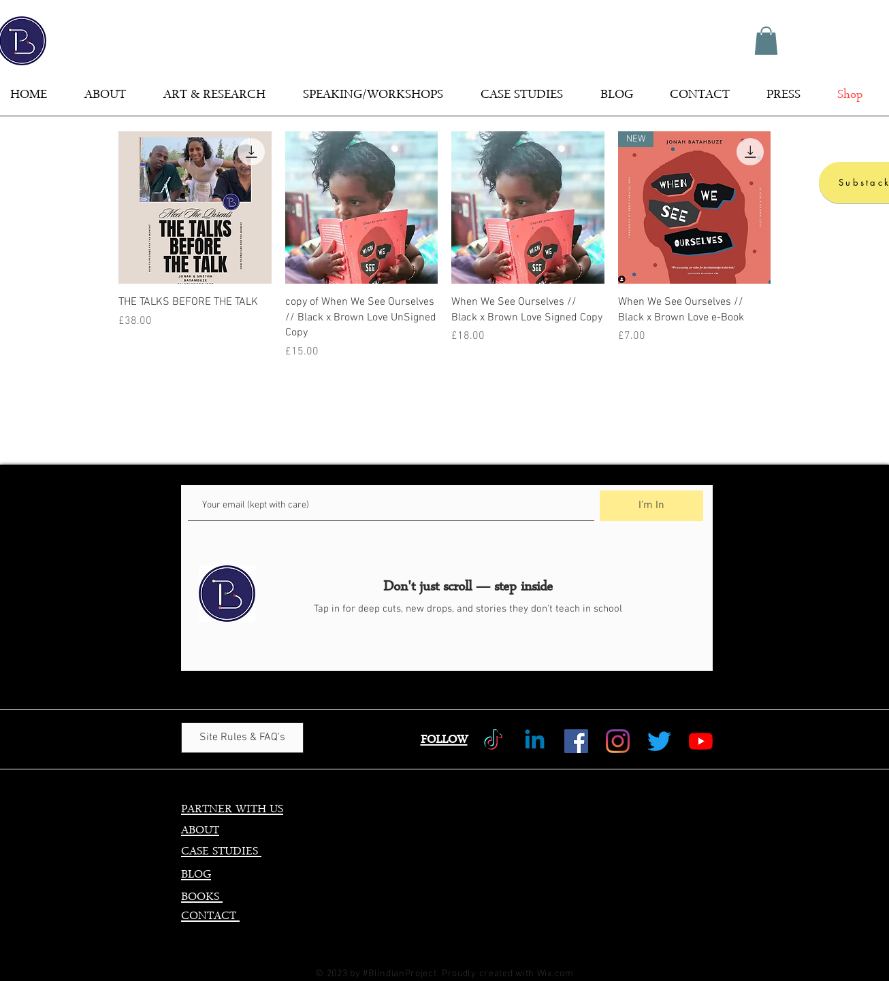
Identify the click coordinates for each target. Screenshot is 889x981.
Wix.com (555, 974)
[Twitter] (659, 741)
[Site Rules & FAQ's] (242, 737)
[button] (766, 41)
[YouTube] (701, 741)
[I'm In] (651, 505)
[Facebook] (576, 741)
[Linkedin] (535, 741)
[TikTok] (493, 741)
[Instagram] (618, 741)
